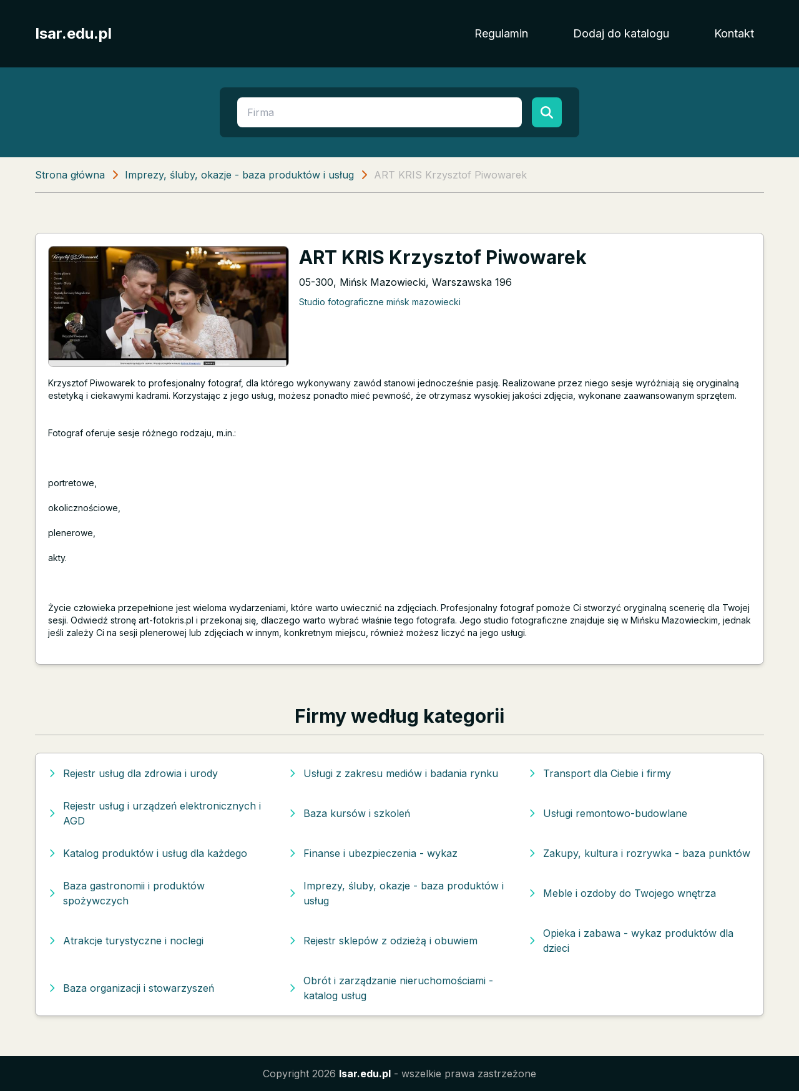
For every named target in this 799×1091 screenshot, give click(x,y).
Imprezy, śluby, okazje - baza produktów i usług (239, 175)
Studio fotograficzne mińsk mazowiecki (380, 301)
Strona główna (70, 175)
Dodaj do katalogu (621, 33)
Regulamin (501, 33)
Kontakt (734, 33)
